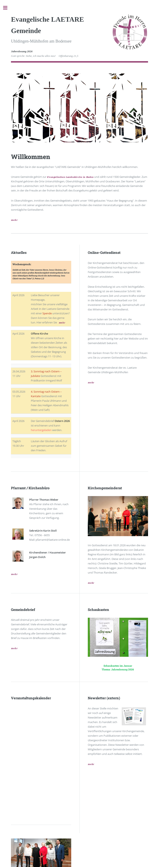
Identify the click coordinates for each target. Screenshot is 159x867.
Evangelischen (56, 177)
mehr (14, 220)
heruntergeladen (41, 430)
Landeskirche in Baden (80, 177)
